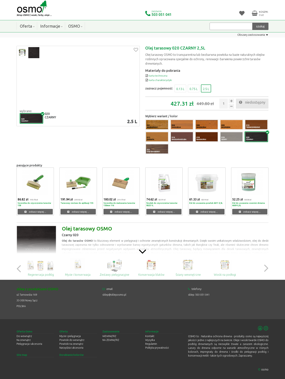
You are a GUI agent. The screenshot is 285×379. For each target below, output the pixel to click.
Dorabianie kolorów (71, 354)
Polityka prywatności (157, 347)
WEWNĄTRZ (109, 336)
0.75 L (198, 88)
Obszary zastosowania (252, 35)
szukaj (260, 26)
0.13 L (182, 88)
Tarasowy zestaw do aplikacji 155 (78, 203)
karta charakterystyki (161, 80)
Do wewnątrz (24, 336)
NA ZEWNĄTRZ (110, 340)
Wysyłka (150, 340)
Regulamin (151, 343)
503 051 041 (162, 14)
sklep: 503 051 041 (199, 294)
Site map (22, 354)
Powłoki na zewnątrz (71, 343)
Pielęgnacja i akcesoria (29, 343)
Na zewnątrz (24, 340)
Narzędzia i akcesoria (71, 347)
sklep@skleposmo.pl (114, 294)
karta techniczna (157, 75)
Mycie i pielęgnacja (70, 336)
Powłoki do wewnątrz (71, 340)
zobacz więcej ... (35, 211)
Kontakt (149, 336)
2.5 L (213, 88)
